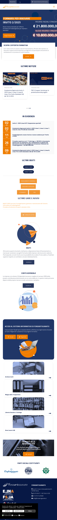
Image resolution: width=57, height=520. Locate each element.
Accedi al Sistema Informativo (40, 2)
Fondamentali (7, 515)
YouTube (15, 515)
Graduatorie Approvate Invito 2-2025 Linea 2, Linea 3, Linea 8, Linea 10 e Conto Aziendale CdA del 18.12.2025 (14, 93)
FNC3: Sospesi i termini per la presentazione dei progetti (40, 91)
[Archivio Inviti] (49, 377)
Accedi (10, 337)
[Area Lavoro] (49, 431)
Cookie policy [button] (12, 507)
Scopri (28, 56)
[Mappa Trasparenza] (49, 395)
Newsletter (13, 2)
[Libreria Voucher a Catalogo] (49, 413)
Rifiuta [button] (30, 511)
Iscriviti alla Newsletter (28, 442)
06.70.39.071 (36, 493)
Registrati (22, 337)
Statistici (22, 515)
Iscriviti (28, 454)
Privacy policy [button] (20, 507)
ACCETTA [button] (7, 511)
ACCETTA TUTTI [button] (19, 511)
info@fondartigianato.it (40, 498)
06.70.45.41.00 (46, 493)
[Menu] (54, 7)
